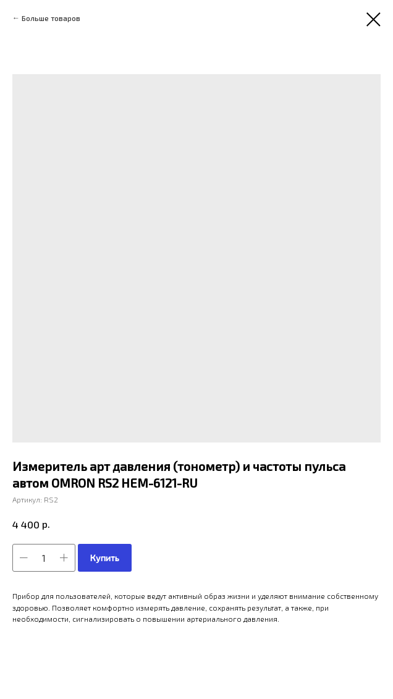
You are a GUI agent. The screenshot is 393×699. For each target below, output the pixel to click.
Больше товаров (51, 18)
